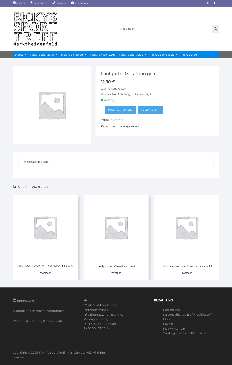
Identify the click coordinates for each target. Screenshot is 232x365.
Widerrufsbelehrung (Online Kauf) (37, 321)
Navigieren (79, 3)
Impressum (23, 300)
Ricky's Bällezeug (74, 54)
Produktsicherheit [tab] (37, 162)
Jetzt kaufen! (150, 109)
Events (19, 3)
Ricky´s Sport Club (133, 54)
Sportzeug (38, 3)
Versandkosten (116, 88)
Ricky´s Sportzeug (43, 54)
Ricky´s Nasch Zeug (103, 54)
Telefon (59, 3)
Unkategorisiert (127, 126)
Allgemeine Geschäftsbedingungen (39, 311)
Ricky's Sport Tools (164, 54)
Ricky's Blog (189, 54)
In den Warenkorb (120, 109)
